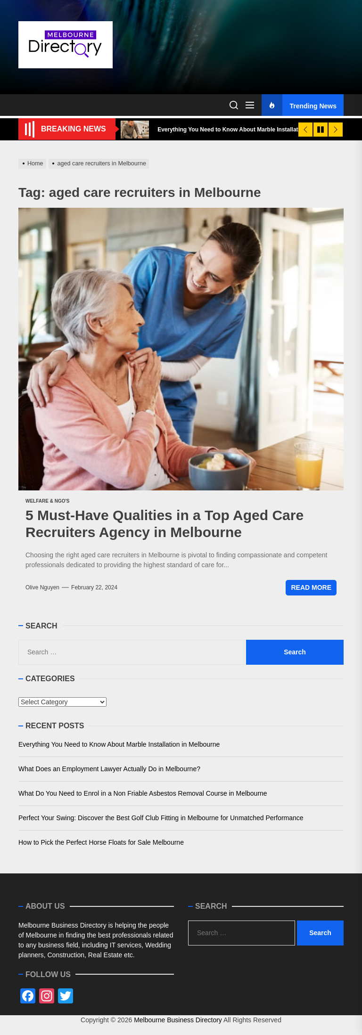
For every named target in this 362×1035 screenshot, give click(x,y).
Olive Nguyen (42, 587)
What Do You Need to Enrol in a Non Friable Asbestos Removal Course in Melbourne (142, 793)
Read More (311, 587)
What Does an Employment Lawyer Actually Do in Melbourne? (109, 769)
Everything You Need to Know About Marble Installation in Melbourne (119, 744)
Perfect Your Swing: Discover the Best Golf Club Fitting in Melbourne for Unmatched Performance (161, 818)
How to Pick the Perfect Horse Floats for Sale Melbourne (101, 842)
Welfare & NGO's (47, 501)
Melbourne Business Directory (178, 1020)
